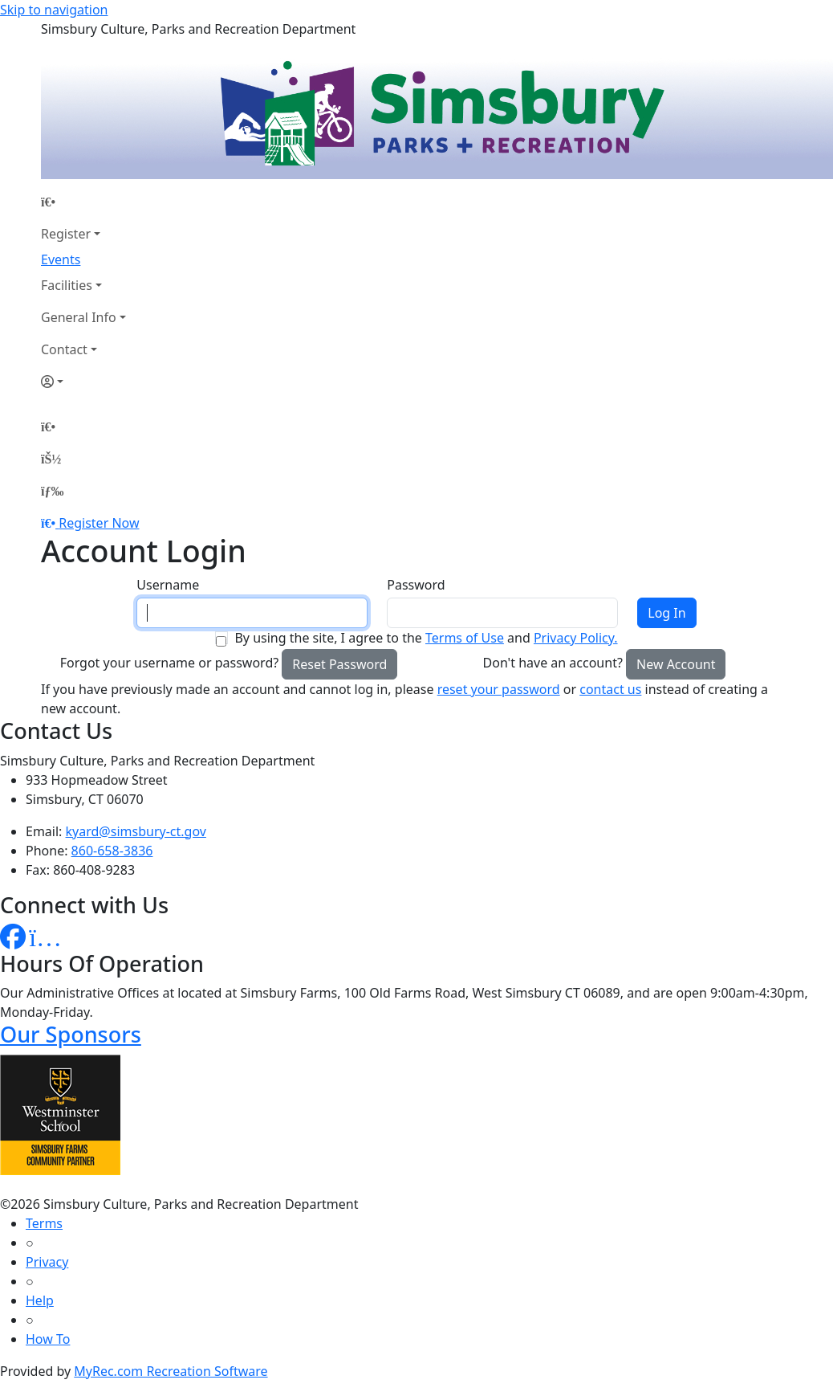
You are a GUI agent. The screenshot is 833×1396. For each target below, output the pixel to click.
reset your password (498, 689)
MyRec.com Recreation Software (170, 1371)
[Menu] (52, 491)
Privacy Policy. (576, 638)
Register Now (99, 523)
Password (416, 585)
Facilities (66, 285)
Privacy (47, 1262)
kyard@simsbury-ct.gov (136, 831)
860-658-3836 (112, 850)
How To (48, 1339)
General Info (78, 317)
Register (66, 234)
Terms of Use (464, 638)
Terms (44, 1223)
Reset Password (339, 664)
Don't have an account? (553, 662)
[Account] (83, 381)
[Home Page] (83, 202)
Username (167, 585)
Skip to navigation (54, 9)
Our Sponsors (70, 1034)
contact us (610, 689)
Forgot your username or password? (169, 662)
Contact (64, 349)
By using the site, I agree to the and (425, 638)
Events (60, 259)
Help (40, 1300)
